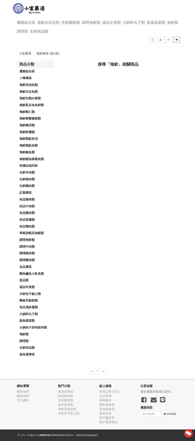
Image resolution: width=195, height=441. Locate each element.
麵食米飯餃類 (28, 300)
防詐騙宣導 (107, 418)
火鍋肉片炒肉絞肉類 (33, 327)
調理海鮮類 (91, 22)
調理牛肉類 (27, 246)
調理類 (22, 31)
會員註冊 (105, 391)
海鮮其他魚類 (28, 85)
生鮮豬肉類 (27, 179)
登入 (117, 391)
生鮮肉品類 (39, 31)
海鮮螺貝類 (27, 125)
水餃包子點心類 (30, 294)
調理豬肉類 (27, 253)
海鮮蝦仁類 (27, 112)
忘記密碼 (105, 396)
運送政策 (105, 413)
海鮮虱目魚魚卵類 (31, 105)
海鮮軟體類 (27, 132)
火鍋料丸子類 (134, 22)
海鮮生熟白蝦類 (30, 98)
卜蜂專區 (25, 78)
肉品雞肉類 (27, 213)
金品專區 (25, 267)
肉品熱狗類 (27, 199)
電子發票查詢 (108, 422)
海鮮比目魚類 (48, 22)
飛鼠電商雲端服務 (86, 435)
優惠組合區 (26, 22)
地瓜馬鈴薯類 (28, 307)
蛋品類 (24, 280)
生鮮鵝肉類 (70, 22)
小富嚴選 (25, 53)
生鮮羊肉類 (27, 172)
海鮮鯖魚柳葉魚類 (31, 159)
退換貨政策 (107, 409)
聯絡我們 (23, 396)
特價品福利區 (28, 165)
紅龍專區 (25, 192)
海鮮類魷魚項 (28, 138)
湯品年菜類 (111, 22)
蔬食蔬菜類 (156, 22)
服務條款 (105, 400)
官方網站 (23, 400)
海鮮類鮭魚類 (28, 145)
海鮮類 (172, 22)
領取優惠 (170, 413)
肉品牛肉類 (27, 206)
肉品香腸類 (27, 219)
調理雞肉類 (27, 260)
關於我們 (23, 391)
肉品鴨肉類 (27, 226)
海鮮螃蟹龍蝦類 (30, 118)
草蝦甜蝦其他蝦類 (31, 233)
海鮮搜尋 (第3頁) (48, 53)
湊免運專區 (27, 354)
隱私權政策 (107, 405)
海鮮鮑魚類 (27, 152)
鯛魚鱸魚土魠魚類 (31, 273)
